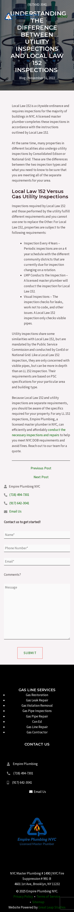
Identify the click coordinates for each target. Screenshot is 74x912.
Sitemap (38, 902)
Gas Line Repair (37, 727)
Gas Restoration (37, 695)
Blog (22, 78)
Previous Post (41, 468)
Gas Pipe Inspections (37, 711)
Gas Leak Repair (37, 700)
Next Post (41, 477)
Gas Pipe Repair (37, 716)
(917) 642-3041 (19, 503)
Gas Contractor (37, 732)
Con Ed (37, 721)
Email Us (15, 511)
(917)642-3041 (37, 4)
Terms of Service (48, 896)
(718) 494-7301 (19, 495)
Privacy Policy (23, 896)
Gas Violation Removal (37, 705)
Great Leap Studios (52, 907)
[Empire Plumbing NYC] (21, 16)
